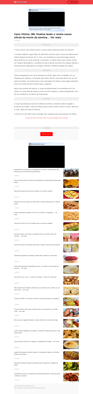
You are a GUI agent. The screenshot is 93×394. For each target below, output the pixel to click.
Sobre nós (16, 387)
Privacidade (34, 387)
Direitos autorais (41, 387)
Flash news (75, 2)
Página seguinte (46, 134)
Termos (30, 387)
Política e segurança (23, 387)
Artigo (69, 2)
